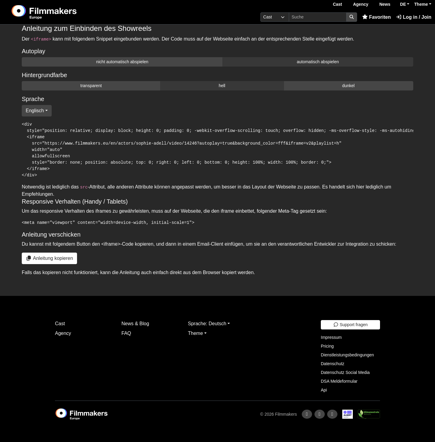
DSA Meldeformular (339, 381)
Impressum (331, 337)
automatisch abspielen (318, 61)
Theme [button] (421, 4)
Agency (361, 4)
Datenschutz (332, 363)
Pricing (327, 346)
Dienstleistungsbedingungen (347, 354)
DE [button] (403, 4)
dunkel (348, 85)
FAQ (126, 333)
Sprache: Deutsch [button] (207, 323)
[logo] (59, 12)
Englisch (35, 110)
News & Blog (135, 323)
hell (222, 85)
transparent (91, 85)
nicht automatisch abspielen (122, 61)
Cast (337, 4)
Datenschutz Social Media (345, 372)
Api (324, 390)
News (385, 4)
